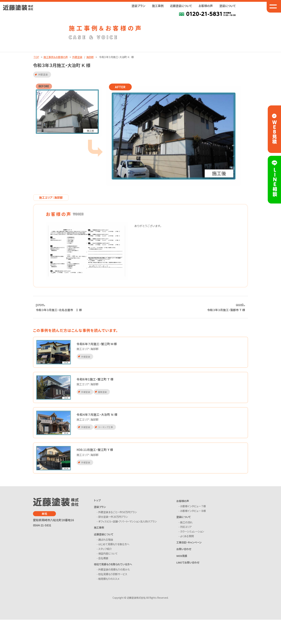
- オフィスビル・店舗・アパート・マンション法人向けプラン (127, 522)
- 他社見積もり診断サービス (112, 574)
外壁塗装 (77, 57)
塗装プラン (100, 507)
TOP (36, 57)
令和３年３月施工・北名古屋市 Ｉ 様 (59, 310)
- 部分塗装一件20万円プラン (113, 517)
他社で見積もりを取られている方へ (113, 564)
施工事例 (157, 6)
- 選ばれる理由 (105, 540)
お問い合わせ (183, 549)
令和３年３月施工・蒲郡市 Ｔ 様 (226, 310)
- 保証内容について (108, 553)
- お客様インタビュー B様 (193, 511)
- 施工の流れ (186, 522)
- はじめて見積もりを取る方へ (113, 544)
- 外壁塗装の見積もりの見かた (114, 570)
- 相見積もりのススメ (108, 579)
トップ (97, 500)
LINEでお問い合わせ (187, 562)
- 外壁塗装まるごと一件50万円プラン (117, 512)
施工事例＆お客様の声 (56, 57)
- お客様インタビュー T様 (193, 506)
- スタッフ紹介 (105, 549)
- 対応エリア (186, 527)
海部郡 (90, 57)
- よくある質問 (187, 536)
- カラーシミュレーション (192, 532)
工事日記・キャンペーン (189, 542)
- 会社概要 (103, 558)
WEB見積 (181, 556)
